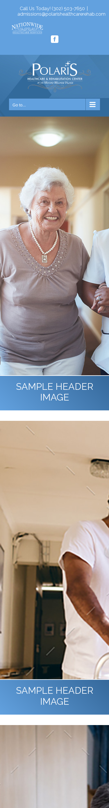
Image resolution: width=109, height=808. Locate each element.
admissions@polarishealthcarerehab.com (61, 14)
